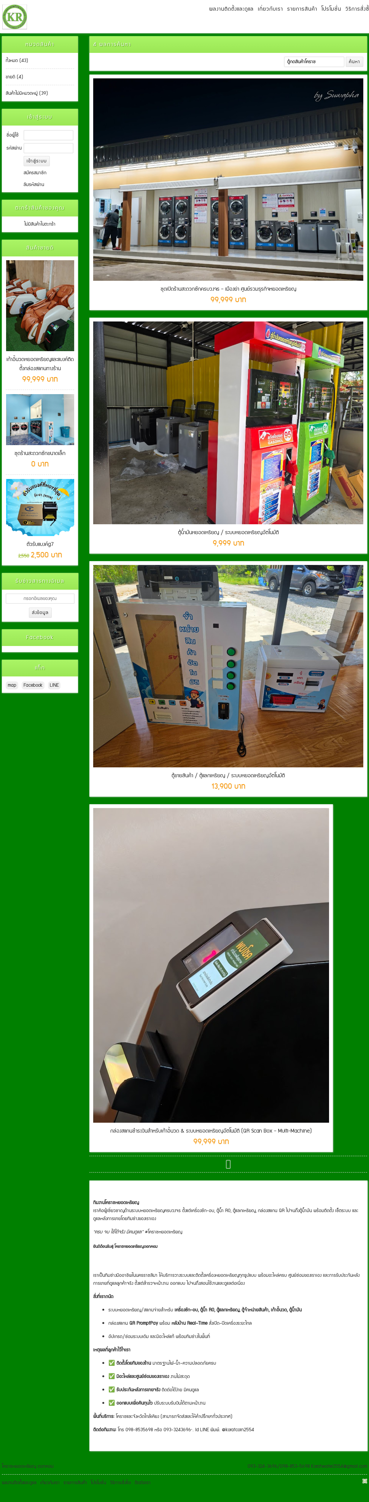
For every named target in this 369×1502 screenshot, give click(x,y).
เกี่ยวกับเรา (270, 9)
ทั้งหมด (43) (17, 61)
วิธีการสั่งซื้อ (120, 1483)
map (12, 685)
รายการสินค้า (302, 9)
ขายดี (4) (14, 77)
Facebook (33, 685)
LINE (54, 685)
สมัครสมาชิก (35, 173)
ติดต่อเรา (143, 1483)
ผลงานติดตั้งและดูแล (231, 9)
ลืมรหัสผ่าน (34, 185)
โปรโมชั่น (331, 9)
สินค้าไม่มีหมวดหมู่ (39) (27, 93)
